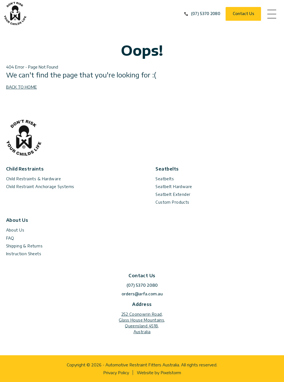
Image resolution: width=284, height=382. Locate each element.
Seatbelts (164, 178)
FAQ (10, 238)
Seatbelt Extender (172, 194)
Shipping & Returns (24, 246)
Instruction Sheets (23, 253)
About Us (15, 230)
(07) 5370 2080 (205, 13)
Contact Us (243, 13)
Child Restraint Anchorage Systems (40, 186)
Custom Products (172, 202)
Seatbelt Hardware (173, 186)
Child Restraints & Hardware (33, 178)
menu (272, 14)
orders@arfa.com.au (142, 293)
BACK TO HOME (21, 86)
